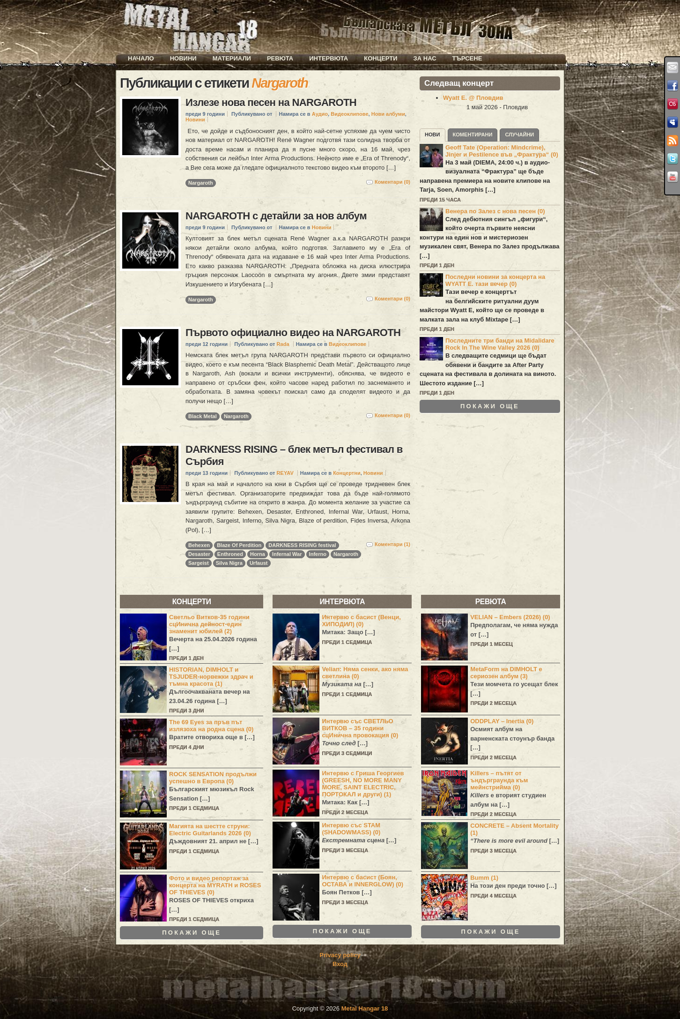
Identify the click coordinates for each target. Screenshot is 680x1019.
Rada (283, 344)
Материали (232, 58)
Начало (141, 58)
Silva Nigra (229, 563)
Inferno (317, 554)
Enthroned (230, 554)
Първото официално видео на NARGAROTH (292, 332)
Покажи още (490, 406)
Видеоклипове (349, 114)
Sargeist (198, 563)
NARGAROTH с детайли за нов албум (276, 216)
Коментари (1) (392, 544)
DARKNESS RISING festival (302, 545)
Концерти (380, 58)
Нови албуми (388, 114)
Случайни (519, 134)
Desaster (199, 554)
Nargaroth (200, 183)
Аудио (320, 114)
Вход (340, 963)
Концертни (347, 473)
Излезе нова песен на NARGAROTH (270, 102)
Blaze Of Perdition (239, 545)
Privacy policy (339, 955)
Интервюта (328, 58)
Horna (257, 554)
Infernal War (287, 554)
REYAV (285, 473)
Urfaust (259, 563)
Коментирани (473, 134)
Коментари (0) (392, 182)
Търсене (467, 58)
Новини (183, 58)
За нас (425, 58)
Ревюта (280, 58)
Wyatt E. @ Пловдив (473, 97)
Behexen (199, 545)
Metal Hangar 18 (364, 1008)
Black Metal (202, 416)
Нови (432, 134)
